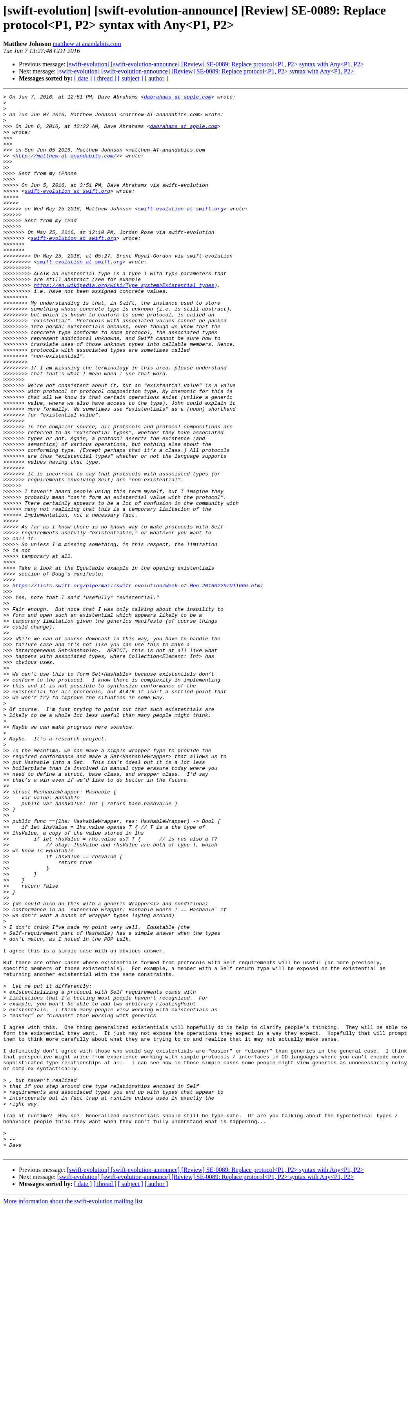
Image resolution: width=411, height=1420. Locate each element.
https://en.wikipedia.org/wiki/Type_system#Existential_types (124, 323)
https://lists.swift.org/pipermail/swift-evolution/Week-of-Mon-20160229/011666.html (137, 684)
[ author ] (156, 78)
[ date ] (83, 78)
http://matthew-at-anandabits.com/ (65, 168)
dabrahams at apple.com (177, 97)
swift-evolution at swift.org (67, 210)
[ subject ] (130, 78)
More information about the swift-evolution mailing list (73, 1413)
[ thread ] (104, 78)
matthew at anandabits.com (87, 43)
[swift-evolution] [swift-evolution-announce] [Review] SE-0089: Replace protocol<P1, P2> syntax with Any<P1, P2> (215, 64)
